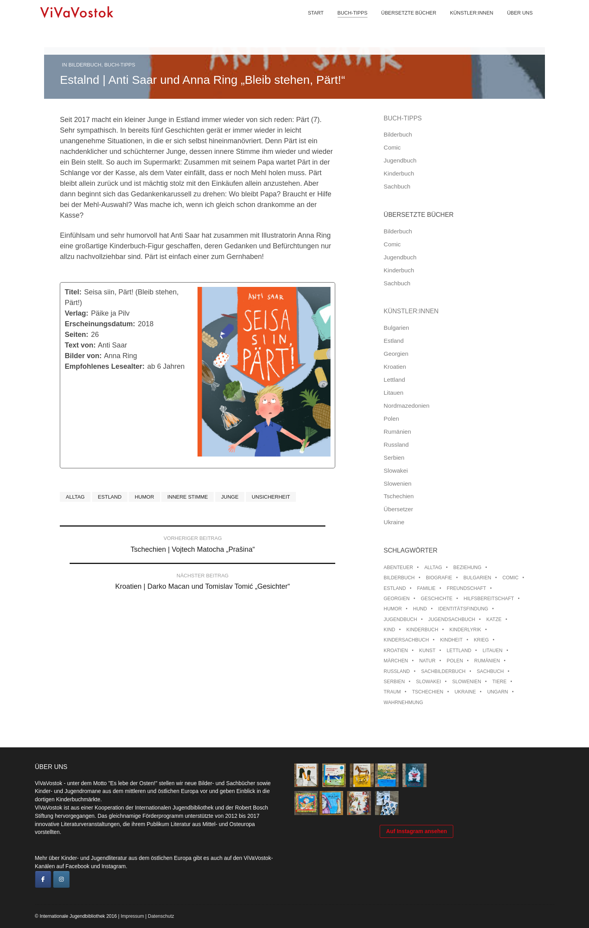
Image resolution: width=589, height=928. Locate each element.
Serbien (394, 457)
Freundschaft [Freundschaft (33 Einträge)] (466, 588)
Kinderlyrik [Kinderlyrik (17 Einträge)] (465, 629)
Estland (110, 497)
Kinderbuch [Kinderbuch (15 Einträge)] (422, 629)
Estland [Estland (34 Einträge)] (395, 588)
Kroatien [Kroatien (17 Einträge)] (396, 650)
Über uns (513, 23)
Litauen (393, 392)
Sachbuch (397, 186)
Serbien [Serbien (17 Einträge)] (394, 681)
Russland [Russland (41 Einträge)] (397, 671)
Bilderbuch (85, 65)
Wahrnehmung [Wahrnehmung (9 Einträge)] (403, 702)
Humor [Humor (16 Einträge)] (393, 609)
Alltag (75, 497)
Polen (391, 418)
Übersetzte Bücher (401, 23)
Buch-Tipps (345, 23)
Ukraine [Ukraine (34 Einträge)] (465, 692)
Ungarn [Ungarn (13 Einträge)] (497, 692)
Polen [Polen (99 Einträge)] (455, 661)
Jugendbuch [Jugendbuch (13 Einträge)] (400, 619)
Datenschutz (161, 916)
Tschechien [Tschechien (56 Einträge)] (427, 692)
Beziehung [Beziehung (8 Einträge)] (467, 567)
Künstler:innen (464, 23)
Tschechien (399, 496)
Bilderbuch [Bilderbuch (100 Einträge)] (399, 577)
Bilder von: (83, 356)
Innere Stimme (187, 497)
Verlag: (77, 313)
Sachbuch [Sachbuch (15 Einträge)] (490, 671)
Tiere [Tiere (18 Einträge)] (499, 681)
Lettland (394, 379)
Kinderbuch (399, 173)
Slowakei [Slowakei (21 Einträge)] (428, 681)
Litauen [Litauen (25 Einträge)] (492, 650)
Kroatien (395, 366)
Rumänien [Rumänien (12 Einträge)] (487, 661)
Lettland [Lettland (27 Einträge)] (459, 650)
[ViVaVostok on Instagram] (61, 879)
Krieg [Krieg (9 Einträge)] (481, 640)
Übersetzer (398, 509)
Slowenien (398, 483)
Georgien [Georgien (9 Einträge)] (397, 598)
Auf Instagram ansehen (416, 874)
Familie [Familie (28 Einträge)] (426, 588)
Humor (144, 497)
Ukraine (394, 522)
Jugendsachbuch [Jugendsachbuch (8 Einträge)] (451, 619)
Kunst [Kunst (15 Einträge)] (427, 650)
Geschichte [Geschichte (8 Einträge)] (436, 598)
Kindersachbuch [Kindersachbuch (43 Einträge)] (406, 640)
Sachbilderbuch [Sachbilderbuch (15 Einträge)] (443, 671)
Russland (396, 444)
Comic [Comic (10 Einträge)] (510, 577)
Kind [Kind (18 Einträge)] (389, 629)
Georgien (396, 353)
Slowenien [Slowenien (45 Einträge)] (466, 681)
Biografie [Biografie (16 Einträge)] (439, 577)
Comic (392, 147)
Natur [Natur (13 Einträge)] (427, 661)
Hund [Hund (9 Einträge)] (420, 609)
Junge (229, 497)
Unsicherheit (271, 497)
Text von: (80, 345)
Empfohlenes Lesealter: (105, 366)
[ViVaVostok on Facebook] (43, 879)
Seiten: (77, 334)
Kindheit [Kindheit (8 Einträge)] (451, 640)
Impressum (132, 916)
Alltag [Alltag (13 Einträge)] (433, 567)
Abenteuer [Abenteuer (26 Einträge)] (398, 567)
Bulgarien (396, 327)
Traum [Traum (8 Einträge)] (392, 692)
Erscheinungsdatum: (100, 324)
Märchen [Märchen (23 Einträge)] (396, 661)
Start (309, 23)
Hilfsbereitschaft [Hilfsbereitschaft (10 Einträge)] (488, 598)
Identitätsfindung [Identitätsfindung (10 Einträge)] (463, 609)
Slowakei (396, 470)
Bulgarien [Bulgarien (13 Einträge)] (477, 577)
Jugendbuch (400, 160)
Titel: (73, 292)
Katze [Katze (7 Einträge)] (494, 619)
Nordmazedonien (407, 405)
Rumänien (397, 431)
